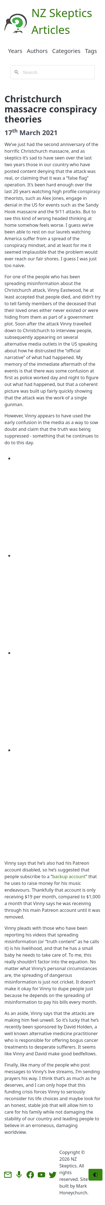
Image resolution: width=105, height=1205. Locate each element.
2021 (50, 132)
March (29, 132)
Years (15, 51)
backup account (69, 876)
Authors (37, 51)
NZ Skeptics (61, 12)
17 (11, 132)
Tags (91, 51)
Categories (66, 51)
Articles (50, 29)
